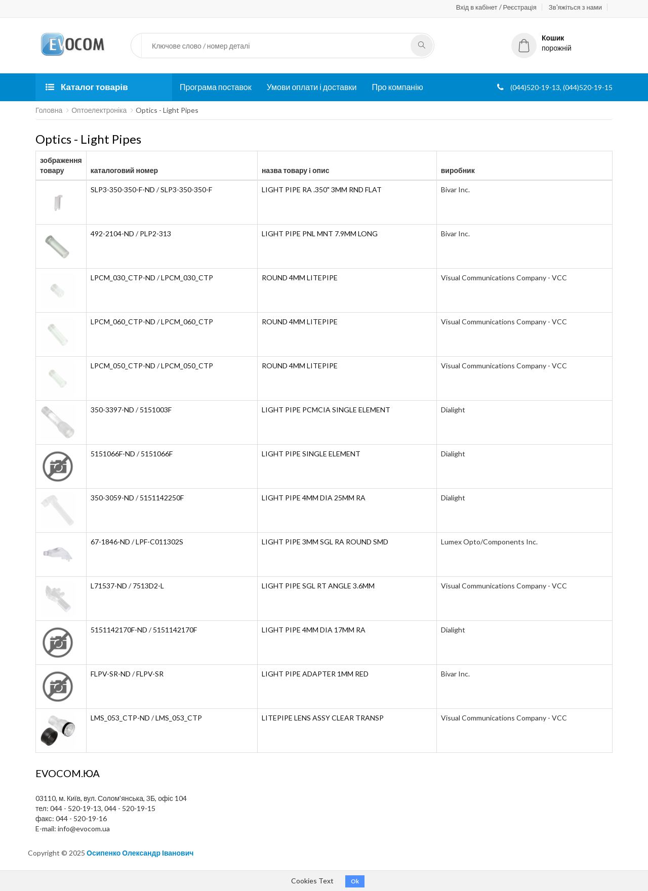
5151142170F (175, 629)
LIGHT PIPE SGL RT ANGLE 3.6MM (318, 585)
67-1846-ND (110, 541)
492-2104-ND (112, 233)
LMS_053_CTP (178, 717)
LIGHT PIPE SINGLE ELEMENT (311, 453)
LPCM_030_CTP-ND (123, 277)
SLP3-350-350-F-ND (123, 189)
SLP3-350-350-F (186, 189)
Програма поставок (216, 87)
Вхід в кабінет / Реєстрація (496, 7)
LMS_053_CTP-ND (120, 717)
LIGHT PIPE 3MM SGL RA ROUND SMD (325, 541)
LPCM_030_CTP (187, 277)
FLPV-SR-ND (111, 673)
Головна (48, 110)
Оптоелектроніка (99, 110)
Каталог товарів (87, 86)
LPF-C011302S (159, 541)
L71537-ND (109, 585)
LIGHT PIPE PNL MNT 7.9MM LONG (320, 233)
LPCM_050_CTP (187, 365)
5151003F (156, 409)
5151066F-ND (113, 453)
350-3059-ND (112, 497)
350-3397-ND (112, 409)
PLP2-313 (155, 233)
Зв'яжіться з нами (575, 7)
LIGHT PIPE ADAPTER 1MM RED (315, 673)
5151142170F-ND (119, 629)
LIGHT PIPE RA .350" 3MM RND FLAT (322, 189)
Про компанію (397, 87)
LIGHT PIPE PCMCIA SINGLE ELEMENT (326, 409)
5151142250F (162, 497)
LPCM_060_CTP (187, 321)
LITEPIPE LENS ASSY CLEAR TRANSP (323, 717)
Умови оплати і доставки (312, 87)
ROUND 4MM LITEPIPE (300, 277)
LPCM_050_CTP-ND (123, 365)
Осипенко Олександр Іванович (140, 852)
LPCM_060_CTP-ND (123, 321)
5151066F (157, 453)
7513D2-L (148, 585)
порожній (541, 43)
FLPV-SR (150, 673)
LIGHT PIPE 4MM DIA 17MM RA (314, 629)
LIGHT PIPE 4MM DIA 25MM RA (314, 497)
